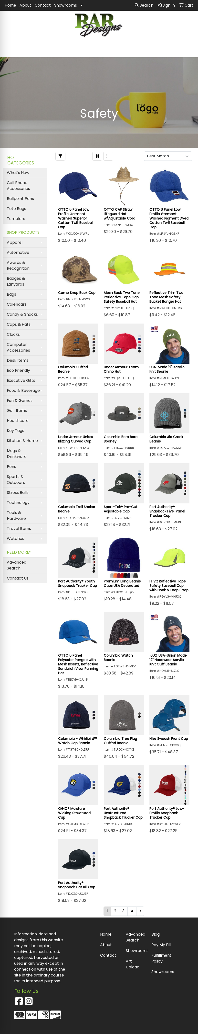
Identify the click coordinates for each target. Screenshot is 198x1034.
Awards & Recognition (18, 265)
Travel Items (19, 528)
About (25, 5)
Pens (11, 466)
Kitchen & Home (22, 440)
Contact (43, 5)
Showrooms (65, 5)
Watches (15, 538)
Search (144, 5)
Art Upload (132, 964)
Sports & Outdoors (16, 479)
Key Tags (15, 430)
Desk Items (17, 360)
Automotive (18, 252)
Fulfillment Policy (161, 958)
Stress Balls (18, 492)
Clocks (13, 334)
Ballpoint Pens (20, 198)
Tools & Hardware (16, 515)
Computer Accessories (18, 347)
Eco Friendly (18, 370)
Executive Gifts (21, 380)
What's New (18, 172)
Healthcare (18, 420)
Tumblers (16, 218)
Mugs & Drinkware (17, 453)
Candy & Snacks (22, 314)
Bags (11, 294)
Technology (18, 502)
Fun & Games (19, 400)
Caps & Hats (19, 324)
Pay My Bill (161, 945)
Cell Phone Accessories (18, 185)
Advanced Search (16, 565)
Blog (155, 934)
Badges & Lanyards (16, 281)
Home (10, 5)
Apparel (14, 242)
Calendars (17, 304)
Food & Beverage (23, 390)
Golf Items (17, 410)
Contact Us (18, 578)
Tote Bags (16, 208)
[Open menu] (188, 50)
